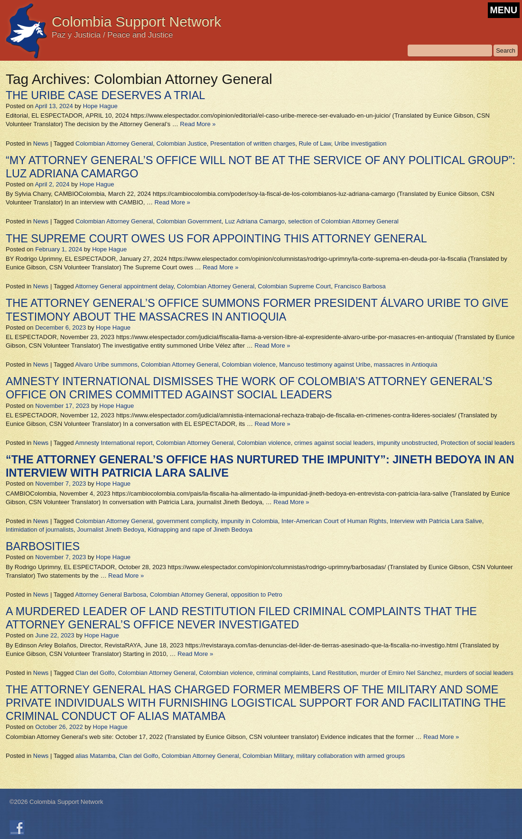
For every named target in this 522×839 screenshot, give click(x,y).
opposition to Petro (256, 594)
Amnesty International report (113, 442)
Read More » (197, 124)
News (41, 143)
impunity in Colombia (249, 521)
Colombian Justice (182, 143)
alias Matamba (95, 755)
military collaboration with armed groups (350, 755)
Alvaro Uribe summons (106, 364)
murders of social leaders (479, 672)
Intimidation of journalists (40, 529)
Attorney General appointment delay (124, 286)
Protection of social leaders (478, 442)
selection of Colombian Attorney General (343, 221)
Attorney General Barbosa (110, 594)
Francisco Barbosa (359, 286)
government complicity (187, 521)
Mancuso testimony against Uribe (324, 364)
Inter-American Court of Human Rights (333, 521)
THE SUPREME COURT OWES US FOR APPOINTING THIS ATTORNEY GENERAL (216, 238)
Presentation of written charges (252, 143)
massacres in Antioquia (406, 364)
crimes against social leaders (333, 442)
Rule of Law (314, 143)
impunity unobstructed (407, 442)
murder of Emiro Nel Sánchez (400, 672)
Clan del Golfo (94, 672)
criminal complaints (282, 672)
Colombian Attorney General (114, 143)
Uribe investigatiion (361, 143)
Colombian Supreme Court (294, 286)
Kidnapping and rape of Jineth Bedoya (200, 529)
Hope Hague (100, 106)
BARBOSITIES (43, 546)
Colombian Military (267, 755)
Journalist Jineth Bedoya (110, 529)
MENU (503, 10)
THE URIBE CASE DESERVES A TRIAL (105, 95)
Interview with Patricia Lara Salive (436, 521)
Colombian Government (189, 221)
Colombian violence (249, 364)
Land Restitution (334, 672)
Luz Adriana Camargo (255, 221)
